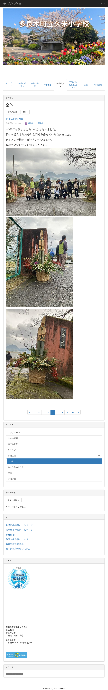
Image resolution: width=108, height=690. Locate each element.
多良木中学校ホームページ (19, 539)
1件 (25, 112)
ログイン (101, 3)
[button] (60, 85)
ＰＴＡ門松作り (14, 119)
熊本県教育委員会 (15, 544)
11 (73, 412)
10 (67, 412)
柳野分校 (10, 534)
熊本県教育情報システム (18, 549)
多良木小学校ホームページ (19, 525)
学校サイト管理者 (34, 123)
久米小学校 (14, 3)
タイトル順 (13, 500)
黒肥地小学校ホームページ (19, 530)
